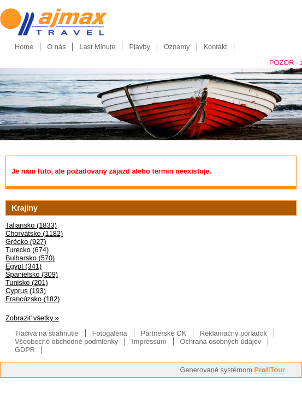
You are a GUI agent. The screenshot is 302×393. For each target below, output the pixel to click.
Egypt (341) (23, 266)
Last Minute (97, 47)
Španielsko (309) (31, 274)
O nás (56, 47)
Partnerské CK (163, 333)
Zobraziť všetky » (32, 318)
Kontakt (215, 47)
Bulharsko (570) (30, 258)
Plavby (139, 47)
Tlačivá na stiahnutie (47, 333)
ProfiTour (269, 370)
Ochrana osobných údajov (221, 341)
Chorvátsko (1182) (34, 233)
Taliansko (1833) (31, 225)
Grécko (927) (25, 241)
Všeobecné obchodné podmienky (66, 341)
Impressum (149, 341)
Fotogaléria (109, 333)
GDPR (25, 350)
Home (24, 47)
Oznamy (177, 47)
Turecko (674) (27, 250)
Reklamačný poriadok (233, 333)
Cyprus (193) (25, 291)
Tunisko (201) (26, 282)
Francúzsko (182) (32, 299)
